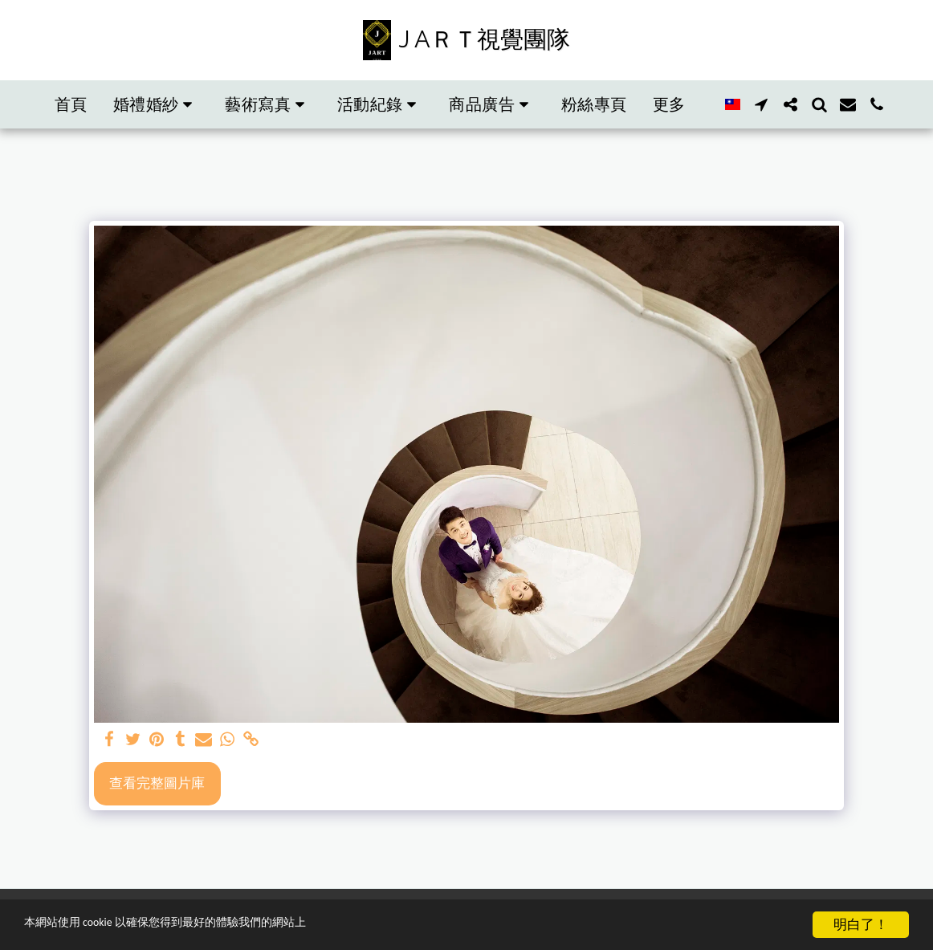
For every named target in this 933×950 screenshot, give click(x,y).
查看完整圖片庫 (157, 782)
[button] (156, 104)
